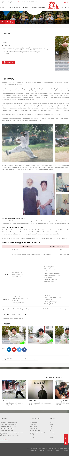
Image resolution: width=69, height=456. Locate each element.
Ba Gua (32, 437)
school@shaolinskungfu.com (10, 422)
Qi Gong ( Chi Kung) (35, 430)
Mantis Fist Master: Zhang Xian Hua (13, 318)
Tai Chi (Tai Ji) (33, 426)
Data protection (59, 450)
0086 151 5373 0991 (12, 424)
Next (29, 359)
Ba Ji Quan (32, 434)
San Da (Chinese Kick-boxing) (37, 432)
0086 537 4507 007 (11, 426)
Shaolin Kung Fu (34, 422)
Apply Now (4, 439)
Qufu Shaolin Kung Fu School (9, 2)
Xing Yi (32, 435)
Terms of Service (47, 450)
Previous (8, 359)
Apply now (8, 62)
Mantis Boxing (33, 428)
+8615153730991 (10, 428)
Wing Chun (32, 424)
